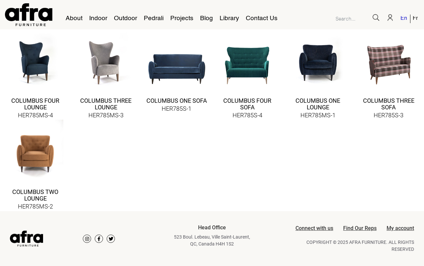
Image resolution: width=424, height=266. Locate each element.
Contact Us (262, 18)
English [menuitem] (403, 18)
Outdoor (125, 18)
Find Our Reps (360, 228)
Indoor (98, 18)
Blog (206, 18)
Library (229, 18)
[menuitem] (404, 19)
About (74, 18)
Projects (181, 18)
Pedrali (154, 18)
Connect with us (314, 228)
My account (400, 228)
